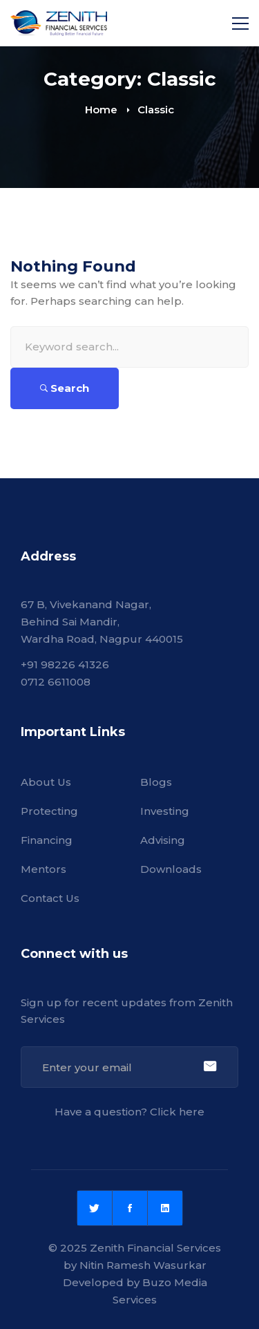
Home (101, 109)
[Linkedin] (165, 1208)
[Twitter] (94, 1208)
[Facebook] (130, 1208)
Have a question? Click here (129, 1111)
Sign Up (209, 1067)
